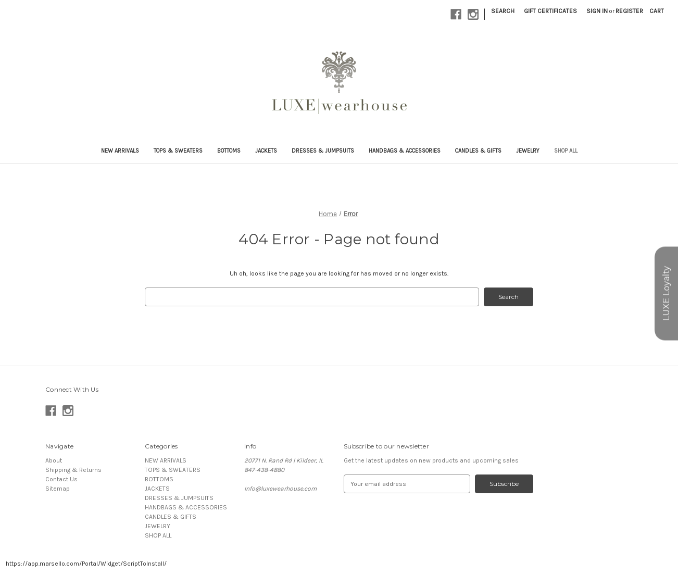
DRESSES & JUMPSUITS (323, 150)
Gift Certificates (550, 11)
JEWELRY (527, 150)
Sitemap (57, 488)
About (53, 460)
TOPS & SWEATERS (178, 150)
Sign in (597, 11)
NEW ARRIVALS (120, 150)
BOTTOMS (229, 150)
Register (629, 11)
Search (502, 11)
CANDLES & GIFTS (478, 150)
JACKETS (266, 150)
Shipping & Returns (73, 469)
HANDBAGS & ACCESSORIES (405, 150)
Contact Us (61, 479)
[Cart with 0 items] (657, 11)
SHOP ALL (565, 150)
